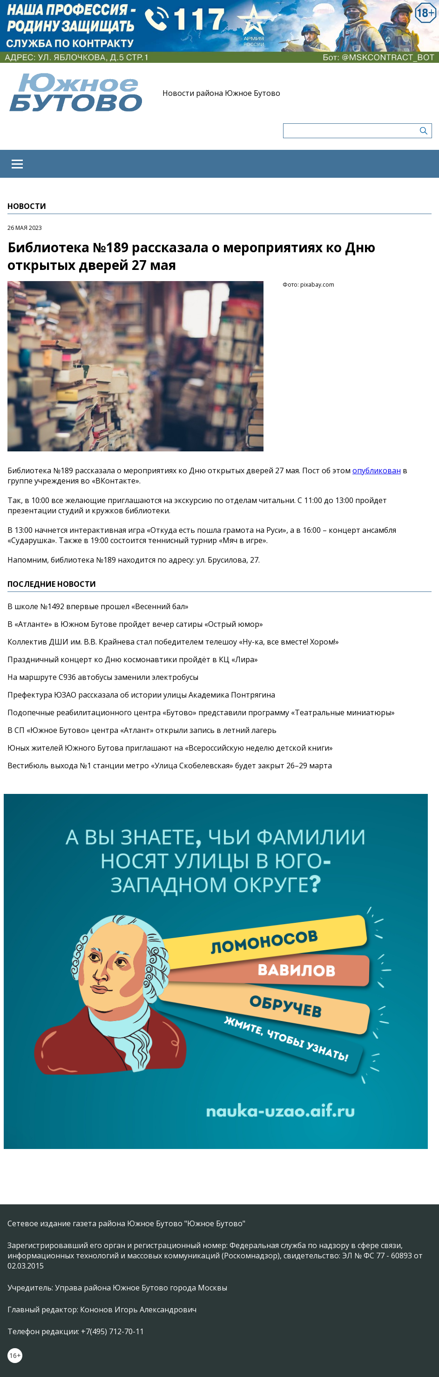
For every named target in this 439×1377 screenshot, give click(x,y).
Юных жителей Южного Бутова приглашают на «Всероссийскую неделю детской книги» (170, 748)
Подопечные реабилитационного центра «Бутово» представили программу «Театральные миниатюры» (201, 712)
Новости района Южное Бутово (221, 93)
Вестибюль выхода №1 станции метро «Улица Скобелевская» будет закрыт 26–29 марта (169, 765)
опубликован (376, 470)
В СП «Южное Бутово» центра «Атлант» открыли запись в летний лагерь (142, 730)
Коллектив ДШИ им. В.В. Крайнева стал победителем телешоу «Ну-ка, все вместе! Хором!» (173, 642)
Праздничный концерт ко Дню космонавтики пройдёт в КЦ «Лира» (132, 659)
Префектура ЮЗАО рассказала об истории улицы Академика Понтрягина (141, 695)
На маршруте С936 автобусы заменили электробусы (102, 677)
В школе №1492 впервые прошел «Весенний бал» (98, 606)
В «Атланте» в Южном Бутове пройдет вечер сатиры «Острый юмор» (135, 624)
